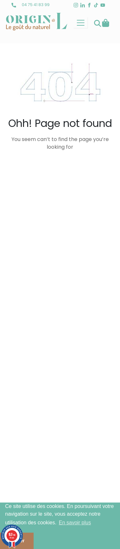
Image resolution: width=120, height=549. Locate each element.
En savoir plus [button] (75, 522)
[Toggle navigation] (80, 23)
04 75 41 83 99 (31, 4)
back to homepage (60, 168)
